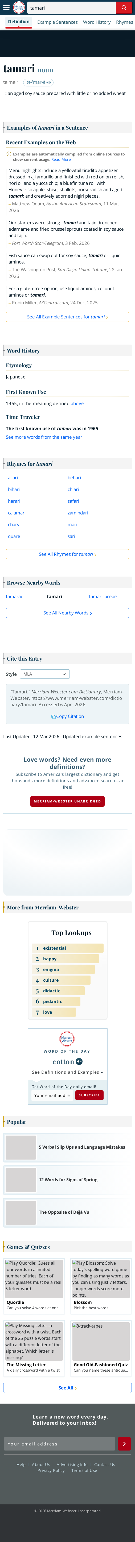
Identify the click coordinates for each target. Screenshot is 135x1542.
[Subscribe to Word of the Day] (52, 1095)
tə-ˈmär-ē (39, 82)
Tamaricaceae (102, 596)
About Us (42, 1464)
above (77, 403)
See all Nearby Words (65, 613)
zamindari (78, 513)
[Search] (79, 8)
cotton (63, 1061)
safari (73, 501)
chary (13, 524)
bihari (14, 489)
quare (14, 536)
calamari (17, 513)
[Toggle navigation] (6, 8)
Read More (61, 159)
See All (66, 1388)
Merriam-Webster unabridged (67, 801)
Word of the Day (67, 1051)
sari (71, 536)
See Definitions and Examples (65, 1072)
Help (22, 1464)
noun (45, 69)
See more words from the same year (44, 437)
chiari (73, 489)
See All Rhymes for (66, 554)
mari (72, 524)
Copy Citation (67, 716)
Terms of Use (84, 1470)
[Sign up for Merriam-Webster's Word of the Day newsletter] (59, 1444)
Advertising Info (74, 1464)
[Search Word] (124, 8)
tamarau (14, 596)
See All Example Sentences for (66, 317)
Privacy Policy (53, 1470)
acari (13, 477)
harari (14, 501)
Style (11, 674)
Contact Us (106, 1464)
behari (74, 477)
